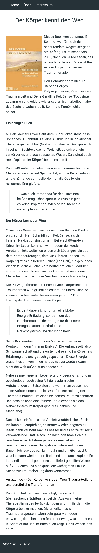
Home (14, 5)
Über (27, 5)
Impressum (44, 5)
